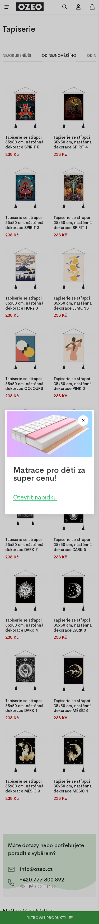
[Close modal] (83, 420)
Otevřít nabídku (35, 497)
